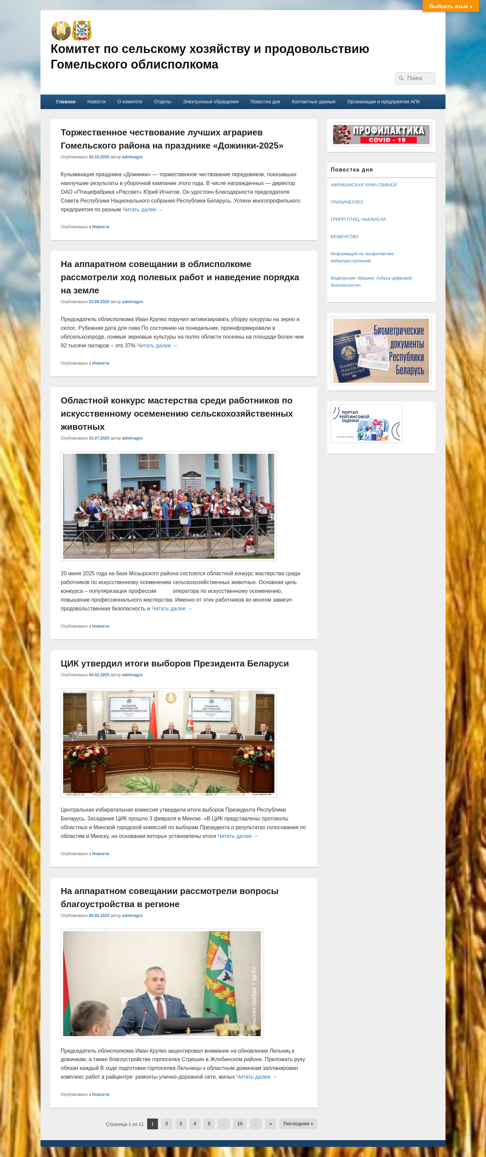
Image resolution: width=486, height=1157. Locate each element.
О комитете (129, 101)
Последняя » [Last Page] (298, 1123)
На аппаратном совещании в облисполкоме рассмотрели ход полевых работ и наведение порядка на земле (180, 277)
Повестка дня (265, 101)
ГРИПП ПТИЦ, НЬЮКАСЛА (358, 219)
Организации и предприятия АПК (383, 101)
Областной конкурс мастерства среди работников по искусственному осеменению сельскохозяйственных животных (177, 413)
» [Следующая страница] (270, 1123)
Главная (66, 101)
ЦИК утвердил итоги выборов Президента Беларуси (175, 663)
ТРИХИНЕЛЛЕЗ (347, 202)
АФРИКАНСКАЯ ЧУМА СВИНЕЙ (364, 184)
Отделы (162, 101)
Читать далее (143, 209)
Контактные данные (313, 101)
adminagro (132, 157)
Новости (96, 101)
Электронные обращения (211, 101)
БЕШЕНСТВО (344, 236)
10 (240, 1123)
